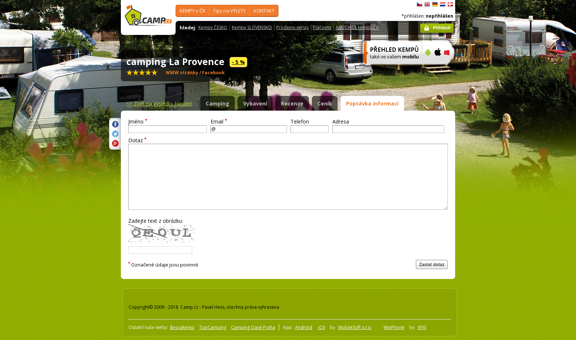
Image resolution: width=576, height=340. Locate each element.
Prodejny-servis (292, 27)
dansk (450, 4)
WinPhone (394, 327)
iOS (321, 327)
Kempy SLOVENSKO (252, 27)
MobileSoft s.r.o (355, 327)
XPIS (422, 327)
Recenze (292, 103)
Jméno (137, 121)
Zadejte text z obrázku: (155, 220)
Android (303, 327)
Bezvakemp (182, 327)
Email (218, 121)
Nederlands (443, 4)
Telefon (300, 121)
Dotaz (137, 140)
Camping (217, 103)
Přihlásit (441, 28)
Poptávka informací (372, 103)
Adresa (340, 121)
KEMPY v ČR (192, 10)
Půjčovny (322, 27)
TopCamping (212, 327)
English (427, 4)
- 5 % (238, 61)
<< (159, 103)
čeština (419, 4)
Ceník (324, 103)
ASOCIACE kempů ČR (357, 27)
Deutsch (435, 4)
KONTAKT (263, 10)
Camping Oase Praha (253, 327)
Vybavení (255, 103)
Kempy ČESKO (212, 27)
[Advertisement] (486, 221)
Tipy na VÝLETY (229, 10)
